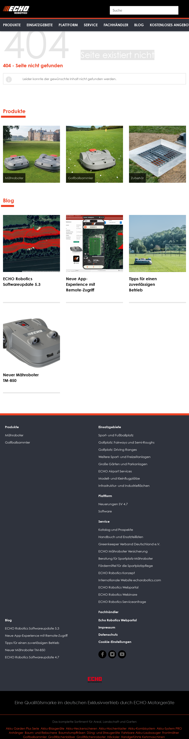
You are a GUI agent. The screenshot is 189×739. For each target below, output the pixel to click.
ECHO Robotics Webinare (117, 594)
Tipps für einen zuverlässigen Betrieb (32, 643)
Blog (139, 25)
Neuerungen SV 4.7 (113, 504)
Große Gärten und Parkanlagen (122, 464)
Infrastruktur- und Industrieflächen (124, 486)
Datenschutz (108, 635)
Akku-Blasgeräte (52, 728)
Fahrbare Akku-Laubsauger (141, 732)
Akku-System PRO (169, 728)
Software (105, 511)
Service (91, 25)
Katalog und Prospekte (115, 530)
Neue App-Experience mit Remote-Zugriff (36, 636)
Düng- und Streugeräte (103, 732)
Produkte (12, 25)
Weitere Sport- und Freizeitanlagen (124, 457)
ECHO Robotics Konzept (116, 573)
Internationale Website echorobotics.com (129, 580)
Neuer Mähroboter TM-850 (25, 650)
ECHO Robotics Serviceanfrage (122, 602)
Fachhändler (116, 25)
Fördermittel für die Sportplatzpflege (125, 566)
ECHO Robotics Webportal (118, 587)
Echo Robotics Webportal (117, 620)
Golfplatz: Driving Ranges (117, 450)
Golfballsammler (17, 442)
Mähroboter (14, 435)
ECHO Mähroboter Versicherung (123, 551)
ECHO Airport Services (115, 471)
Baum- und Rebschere (41, 732)
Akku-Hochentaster (113, 728)
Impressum (106, 627)
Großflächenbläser (61, 737)
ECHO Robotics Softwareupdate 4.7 (32, 657)
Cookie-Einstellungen (114, 642)
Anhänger (16, 732)
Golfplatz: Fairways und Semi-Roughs (126, 442)
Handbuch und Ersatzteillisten (120, 537)
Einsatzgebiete (40, 25)
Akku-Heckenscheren (81, 728)
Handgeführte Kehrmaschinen (143, 737)
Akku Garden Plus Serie (22, 728)
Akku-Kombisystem (141, 728)
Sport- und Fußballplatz (115, 435)
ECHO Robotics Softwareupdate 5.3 (32, 628)
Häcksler (113, 737)
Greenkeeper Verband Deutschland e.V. (129, 544)
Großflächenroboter (91, 737)
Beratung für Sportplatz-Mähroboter (125, 558)
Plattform (68, 25)
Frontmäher (170, 732)
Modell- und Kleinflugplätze (119, 478)
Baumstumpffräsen (72, 732)
